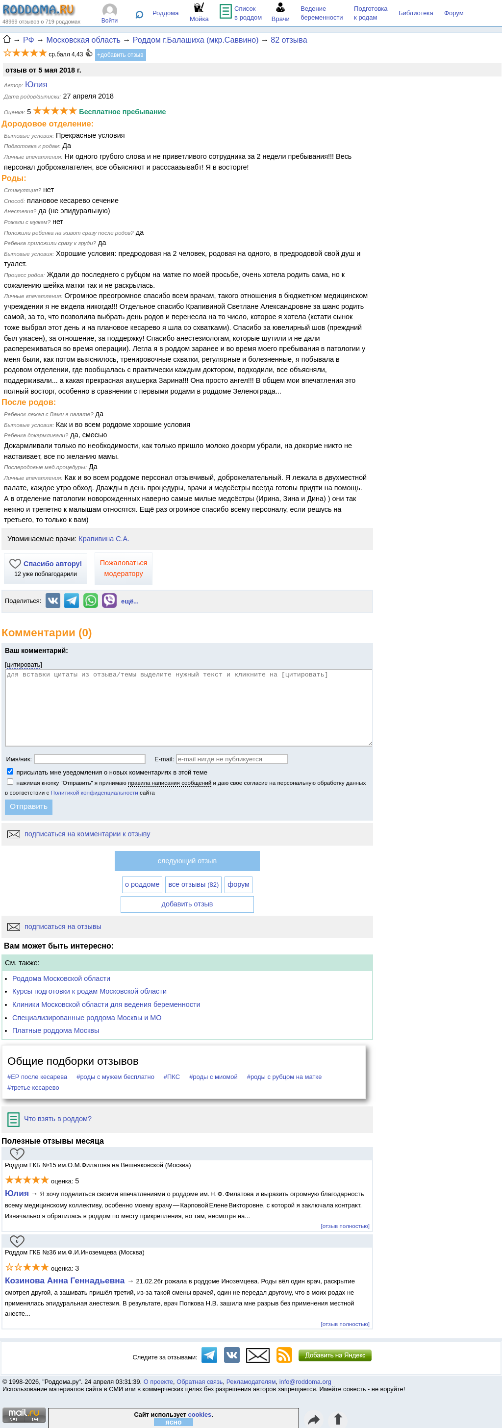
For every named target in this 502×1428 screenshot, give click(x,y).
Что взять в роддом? (49, 1119)
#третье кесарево (33, 1087)
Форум (454, 13)
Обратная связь (199, 1381)
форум (238, 884)
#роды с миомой (213, 1076)
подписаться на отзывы (54, 926)
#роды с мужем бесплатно (115, 1076)
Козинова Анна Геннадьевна (66, 1280)
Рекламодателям (251, 1381)
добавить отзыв (187, 904)
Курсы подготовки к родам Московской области (89, 991)
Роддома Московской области (61, 978)
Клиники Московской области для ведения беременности (106, 1004)
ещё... (130, 601)
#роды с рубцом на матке (284, 1076)
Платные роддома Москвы (55, 1030)
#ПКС (172, 1076)
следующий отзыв (187, 861)
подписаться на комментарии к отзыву (78, 834)
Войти (109, 20)
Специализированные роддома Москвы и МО (87, 1018)
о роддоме (142, 884)
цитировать (24, 664)
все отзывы (193, 884)
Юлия (17, 1193)
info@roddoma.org (305, 1381)
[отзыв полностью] (345, 1226)
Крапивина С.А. (103, 539)
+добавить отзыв (120, 54)
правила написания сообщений (169, 782)
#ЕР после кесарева (37, 1076)
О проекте (158, 1381)
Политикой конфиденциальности (94, 792)
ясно (174, 1422)
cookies (200, 1414)
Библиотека (416, 13)
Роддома (165, 13)
